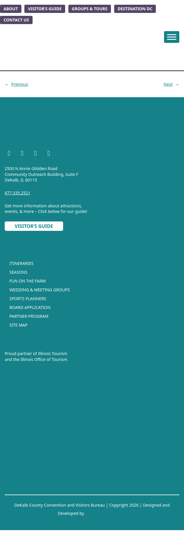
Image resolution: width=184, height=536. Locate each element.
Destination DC (135, 8)
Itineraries (21, 263)
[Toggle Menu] (171, 37)
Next (168, 84)
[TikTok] (48, 154)
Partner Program (28, 316)
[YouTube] (35, 154)
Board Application (29, 307)
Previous (19, 84)
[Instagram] (22, 154)
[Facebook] (9, 154)
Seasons (18, 272)
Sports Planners (27, 298)
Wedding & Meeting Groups (39, 290)
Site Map (18, 325)
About (11, 8)
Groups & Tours (90, 8)
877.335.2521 (18, 193)
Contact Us (16, 20)
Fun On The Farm (27, 281)
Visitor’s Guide (44, 8)
